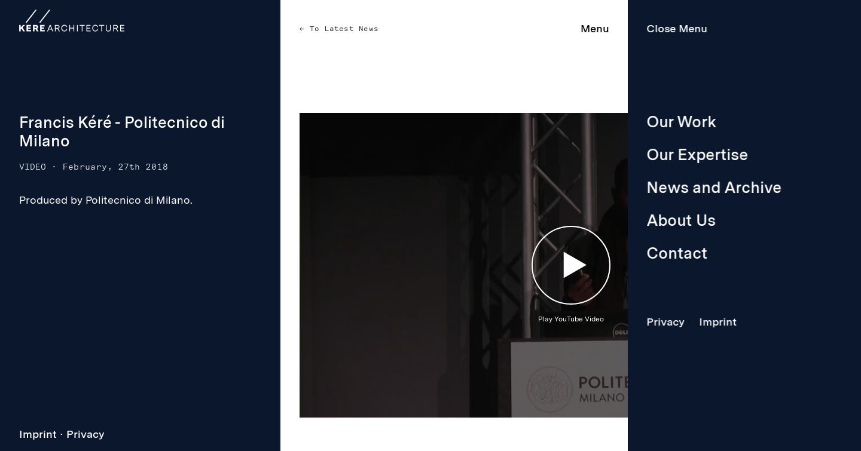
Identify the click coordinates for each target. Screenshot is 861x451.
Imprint (38, 434)
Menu (595, 28)
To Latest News (342, 28)
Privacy (85, 434)
